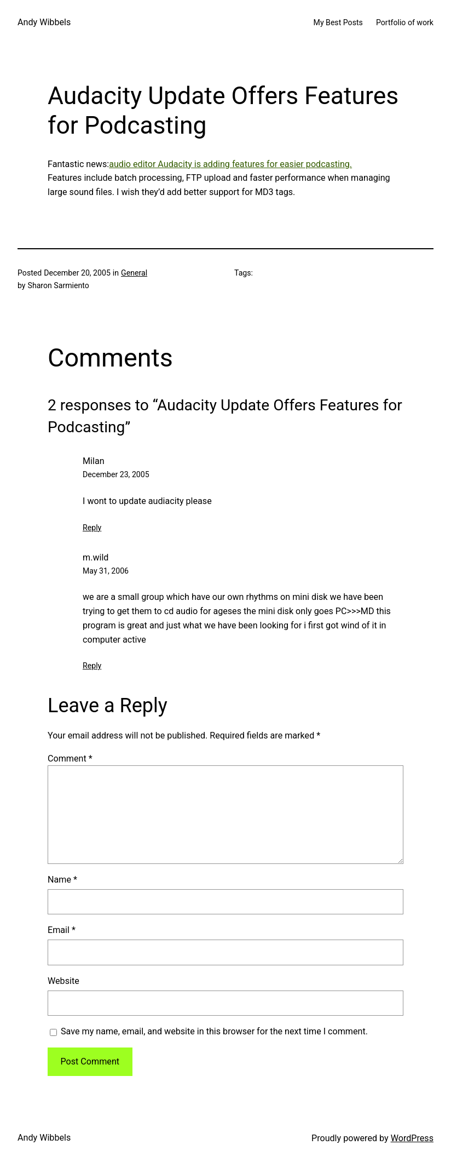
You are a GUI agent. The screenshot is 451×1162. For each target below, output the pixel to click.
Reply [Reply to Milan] (92, 527)
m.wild (95, 557)
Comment (70, 758)
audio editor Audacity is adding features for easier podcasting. (230, 164)
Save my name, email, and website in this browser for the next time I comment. (214, 1031)
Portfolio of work (404, 22)
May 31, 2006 (106, 570)
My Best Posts (338, 22)
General (134, 272)
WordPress (412, 1138)
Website (63, 981)
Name (62, 879)
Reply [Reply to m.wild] (92, 665)
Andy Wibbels (44, 22)
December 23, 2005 (116, 474)
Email (62, 930)
